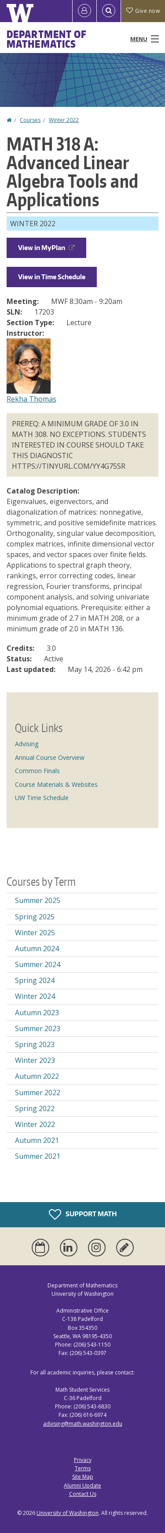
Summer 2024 (37, 964)
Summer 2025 (37, 900)
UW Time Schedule (42, 797)
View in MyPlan (46, 247)
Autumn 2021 (37, 1140)
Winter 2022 (64, 120)
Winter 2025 (35, 932)
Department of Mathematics (47, 39)
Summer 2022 (37, 1092)
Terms (83, 1468)
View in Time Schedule (51, 277)
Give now (143, 11)
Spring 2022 (35, 1108)
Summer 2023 (37, 1028)
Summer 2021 (37, 1156)
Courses (30, 120)
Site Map (82, 1476)
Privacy (83, 1460)
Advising (26, 744)
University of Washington (68, 1513)
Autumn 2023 (37, 1012)
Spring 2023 (35, 1044)
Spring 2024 (35, 980)
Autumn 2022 (37, 1076)
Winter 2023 (35, 1060)
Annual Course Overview (49, 757)
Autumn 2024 (37, 948)
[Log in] (84, 11)
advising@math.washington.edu (82, 1423)
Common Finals (37, 770)
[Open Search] (109, 11)
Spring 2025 (35, 917)
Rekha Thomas (31, 399)
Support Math (83, 1214)
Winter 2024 (35, 996)
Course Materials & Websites (56, 784)
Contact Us (82, 1494)
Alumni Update (82, 1485)
